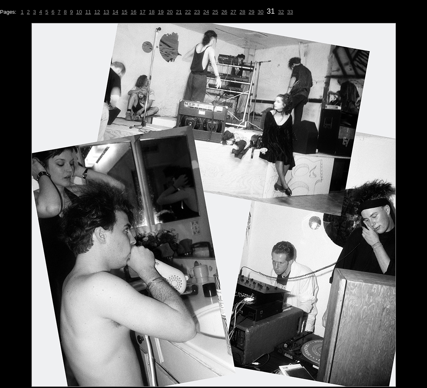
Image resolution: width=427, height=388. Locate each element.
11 (88, 12)
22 (188, 12)
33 (290, 12)
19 (161, 12)
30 (260, 12)
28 (242, 12)
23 (197, 12)
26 (224, 12)
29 (251, 12)
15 (124, 12)
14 (115, 12)
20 (169, 12)
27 (233, 12)
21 (179, 12)
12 (97, 12)
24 (206, 12)
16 (133, 12)
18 (151, 12)
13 (106, 12)
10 (79, 12)
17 (142, 12)
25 (215, 12)
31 (271, 11)
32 (281, 12)
